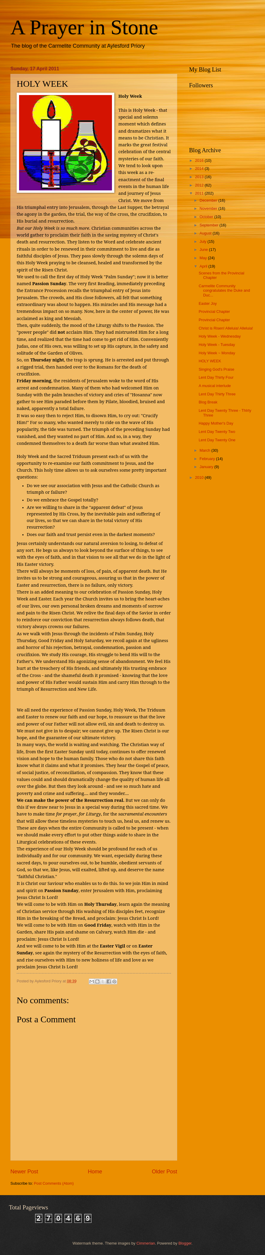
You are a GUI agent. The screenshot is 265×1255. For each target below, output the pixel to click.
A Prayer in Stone (84, 27)
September (209, 225)
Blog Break (208, 402)
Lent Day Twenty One (217, 440)
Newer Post (24, 1172)
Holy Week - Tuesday (217, 344)
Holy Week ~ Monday (217, 353)
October (206, 217)
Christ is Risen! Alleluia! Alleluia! (226, 328)
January (206, 467)
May (203, 258)
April (203, 266)
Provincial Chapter (214, 311)
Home (95, 1172)
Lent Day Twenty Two (217, 431)
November (208, 208)
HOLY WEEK (210, 361)
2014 (200, 168)
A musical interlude (215, 385)
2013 (200, 177)
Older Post (164, 1172)
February (207, 458)
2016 (200, 160)
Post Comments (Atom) (54, 1183)
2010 (200, 477)
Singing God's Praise (216, 369)
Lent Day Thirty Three (217, 394)
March (205, 450)
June (204, 249)
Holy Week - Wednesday (220, 336)
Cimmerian (145, 1243)
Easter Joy (208, 303)
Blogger (184, 1243)
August (206, 233)
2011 (200, 193)
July (203, 241)
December (208, 200)
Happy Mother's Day (216, 423)
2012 (200, 185)
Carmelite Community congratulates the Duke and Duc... (224, 290)
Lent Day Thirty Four (216, 377)
